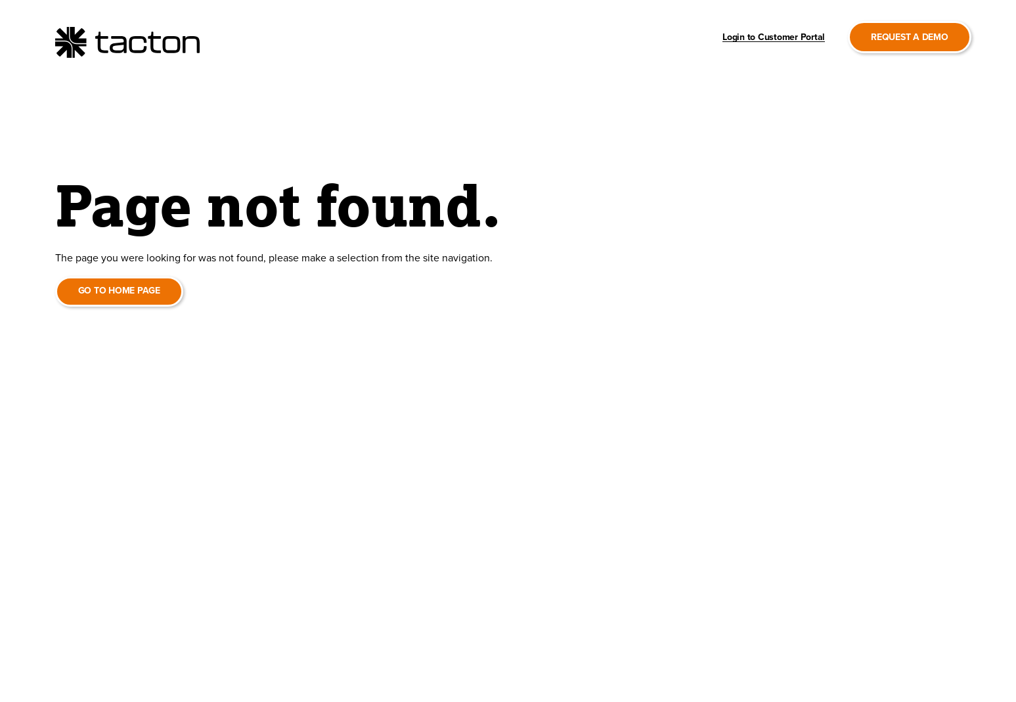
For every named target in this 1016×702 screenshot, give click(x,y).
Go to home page (119, 290)
